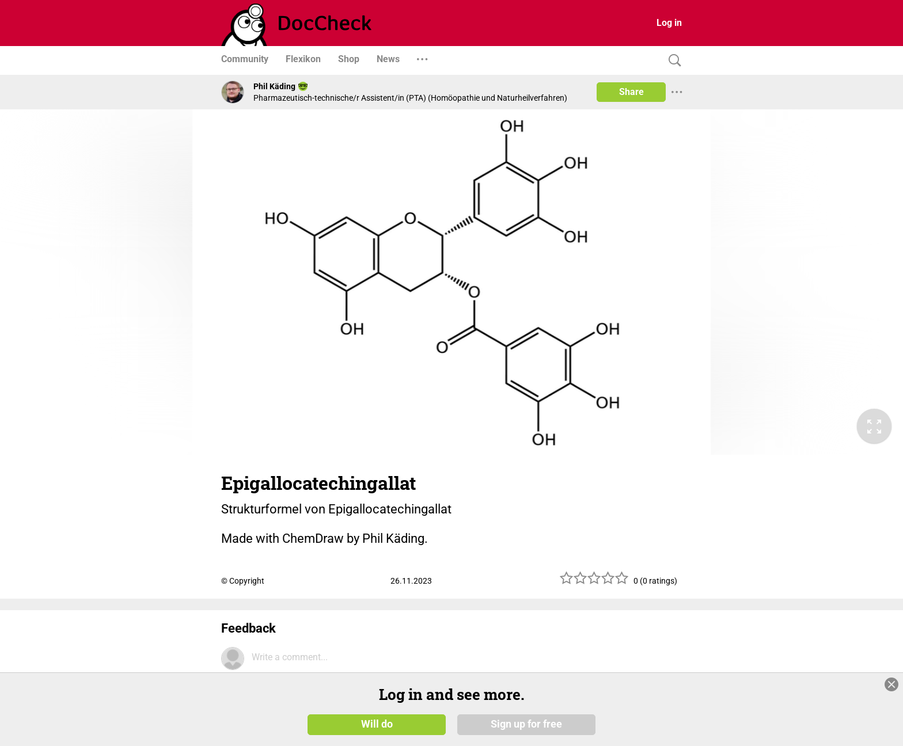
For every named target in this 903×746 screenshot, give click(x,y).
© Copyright (242, 580)
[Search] (672, 60)
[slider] (594, 582)
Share (631, 91)
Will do (377, 724)
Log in (669, 22)
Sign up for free (526, 724)
